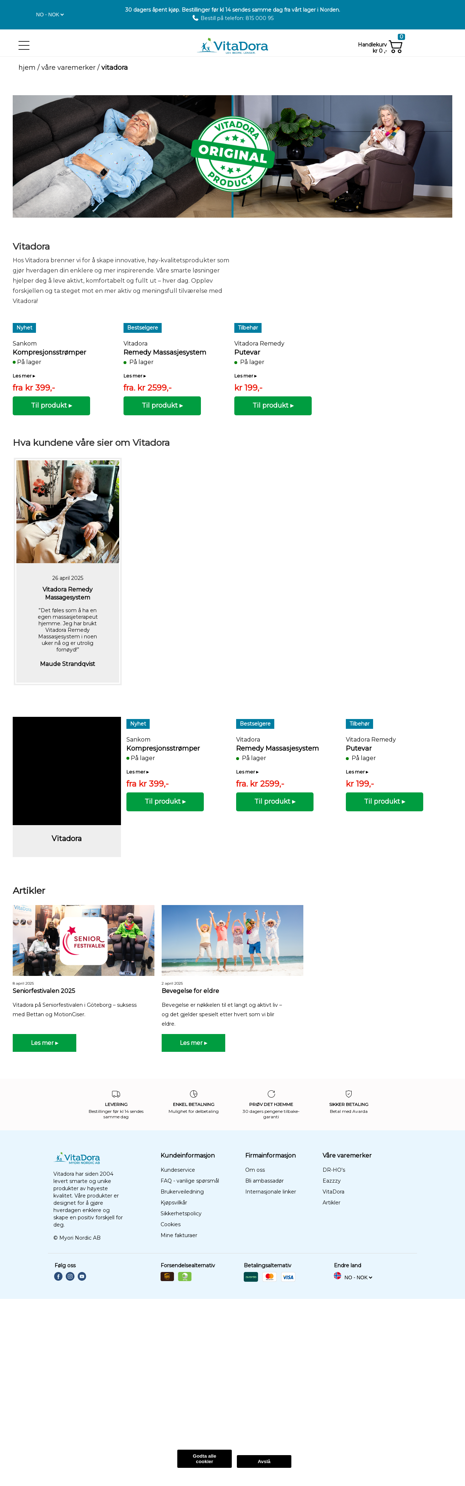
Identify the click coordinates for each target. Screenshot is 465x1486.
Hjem (27, 68)
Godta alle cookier (204, 1458)
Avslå (264, 1461)
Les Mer (103, 1431)
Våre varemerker (68, 68)
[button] (25, 12)
